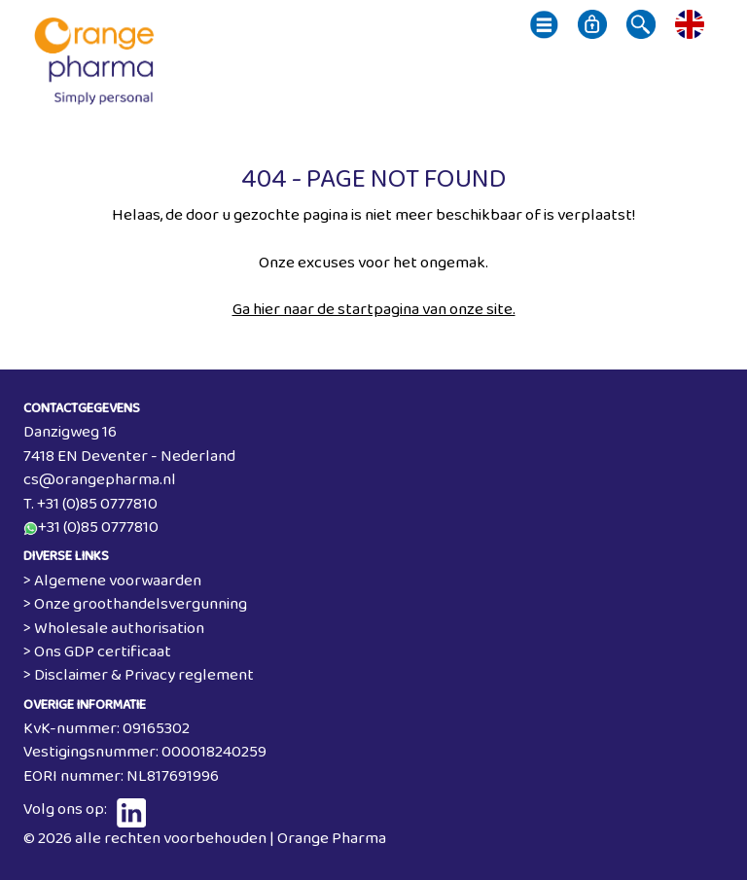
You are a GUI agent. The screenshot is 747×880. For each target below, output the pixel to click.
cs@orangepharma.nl (99, 480)
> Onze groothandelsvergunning (135, 604)
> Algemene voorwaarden (112, 581)
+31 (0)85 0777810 (98, 527)
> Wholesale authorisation (113, 629)
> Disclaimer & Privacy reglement (138, 675)
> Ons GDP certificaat (97, 652)
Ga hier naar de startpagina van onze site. (374, 310)
